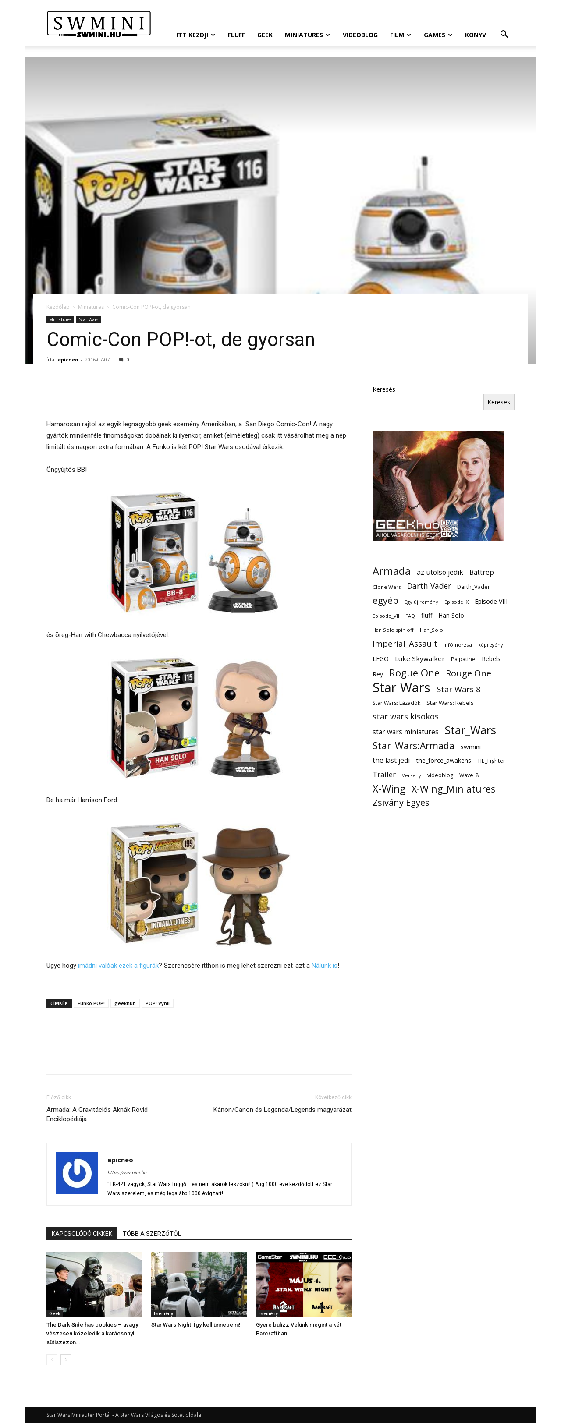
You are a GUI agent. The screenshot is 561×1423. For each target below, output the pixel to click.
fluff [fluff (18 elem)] (426, 615)
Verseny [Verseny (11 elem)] (411, 775)
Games (438, 35)
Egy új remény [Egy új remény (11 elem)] (421, 601)
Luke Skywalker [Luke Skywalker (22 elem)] (420, 658)
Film (400, 35)
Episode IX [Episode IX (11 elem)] (456, 601)
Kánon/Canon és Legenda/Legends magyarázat (282, 1110)
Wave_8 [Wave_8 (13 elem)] (469, 775)
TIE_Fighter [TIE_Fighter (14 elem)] (491, 761)
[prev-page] (51, 1359)
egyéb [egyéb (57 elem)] (385, 600)
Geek (265, 35)
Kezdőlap (58, 307)
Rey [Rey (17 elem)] (378, 674)
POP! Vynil (158, 1003)
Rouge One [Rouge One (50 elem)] (468, 673)
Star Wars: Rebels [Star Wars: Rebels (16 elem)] (450, 703)
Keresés (384, 389)
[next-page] (65, 1359)
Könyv (475, 35)
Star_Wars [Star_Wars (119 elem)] (470, 730)
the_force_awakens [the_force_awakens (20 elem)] (443, 760)
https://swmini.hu (126, 1172)
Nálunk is (324, 966)
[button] (504, 35)
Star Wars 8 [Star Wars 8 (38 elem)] (459, 689)
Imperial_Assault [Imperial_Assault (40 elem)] (405, 643)
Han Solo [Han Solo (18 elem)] (451, 615)
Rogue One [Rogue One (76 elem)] (414, 672)
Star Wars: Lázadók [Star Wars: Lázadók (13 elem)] (396, 703)
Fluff (236, 35)
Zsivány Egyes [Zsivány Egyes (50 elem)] (401, 802)
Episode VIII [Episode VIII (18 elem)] (491, 601)
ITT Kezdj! (195, 35)
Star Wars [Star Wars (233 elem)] (401, 687)
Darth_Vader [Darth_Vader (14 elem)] (473, 587)
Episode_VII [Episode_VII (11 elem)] (386, 615)
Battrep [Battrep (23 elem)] (481, 572)
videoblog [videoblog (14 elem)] (440, 775)
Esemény (163, 1313)
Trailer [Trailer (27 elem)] (384, 774)
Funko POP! (91, 1003)
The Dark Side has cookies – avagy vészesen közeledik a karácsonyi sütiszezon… (92, 1333)
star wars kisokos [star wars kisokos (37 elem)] (406, 716)
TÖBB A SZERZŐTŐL (152, 1233)
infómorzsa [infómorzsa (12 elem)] (458, 644)
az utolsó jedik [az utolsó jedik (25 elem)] (440, 572)
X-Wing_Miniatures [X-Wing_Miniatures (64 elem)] (453, 788)
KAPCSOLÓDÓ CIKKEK (82, 1233)
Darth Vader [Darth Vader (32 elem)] (429, 586)
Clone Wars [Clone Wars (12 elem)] (387, 587)
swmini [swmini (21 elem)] (471, 746)
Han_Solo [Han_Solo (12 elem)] (431, 630)
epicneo (68, 359)
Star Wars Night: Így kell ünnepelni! (196, 1324)
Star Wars (88, 319)
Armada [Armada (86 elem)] (392, 571)
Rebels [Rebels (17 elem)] (491, 659)
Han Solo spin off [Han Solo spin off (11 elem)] (393, 630)
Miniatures (307, 35)
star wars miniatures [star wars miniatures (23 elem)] (406, 731)
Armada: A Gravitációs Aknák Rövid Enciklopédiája (97, 1114)
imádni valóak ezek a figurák (118, 966)
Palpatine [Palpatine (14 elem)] (463, 659)
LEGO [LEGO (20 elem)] (381, 658)
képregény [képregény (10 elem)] (490, 645)
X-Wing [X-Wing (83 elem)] (389, 788)
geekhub (125, 1003)
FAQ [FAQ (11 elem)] (410, 615)
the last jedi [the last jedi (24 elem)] (391, 760)
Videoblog (360, 35)
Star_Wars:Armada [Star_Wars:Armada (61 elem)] (413, 745)
